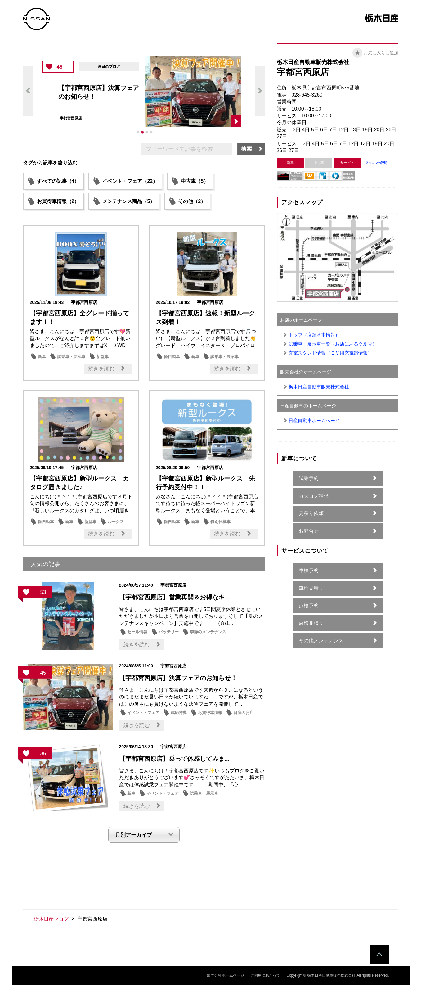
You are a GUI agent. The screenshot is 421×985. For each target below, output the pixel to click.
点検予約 (309, 605)
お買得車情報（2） (58, 201)
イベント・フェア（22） (130, 181)
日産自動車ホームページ (314, 420)
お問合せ (309, 531)
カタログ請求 (314, 496)
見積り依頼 (311, 513)
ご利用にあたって (265, 975)
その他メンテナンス (321, 640)
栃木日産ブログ (51, 919)
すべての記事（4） (58, 181)
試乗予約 (309, 478)
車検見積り (311, 588)
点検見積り (311, 623)
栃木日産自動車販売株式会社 (319, 386)
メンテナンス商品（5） (128, 201)
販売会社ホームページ (225, 975)
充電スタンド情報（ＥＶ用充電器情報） (330, 352)
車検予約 (309, 570)
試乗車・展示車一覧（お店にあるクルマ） (333, 343)
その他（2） (192, 201)
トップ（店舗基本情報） (314, 334)
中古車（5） (194, 181)
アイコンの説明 (376, 163)
